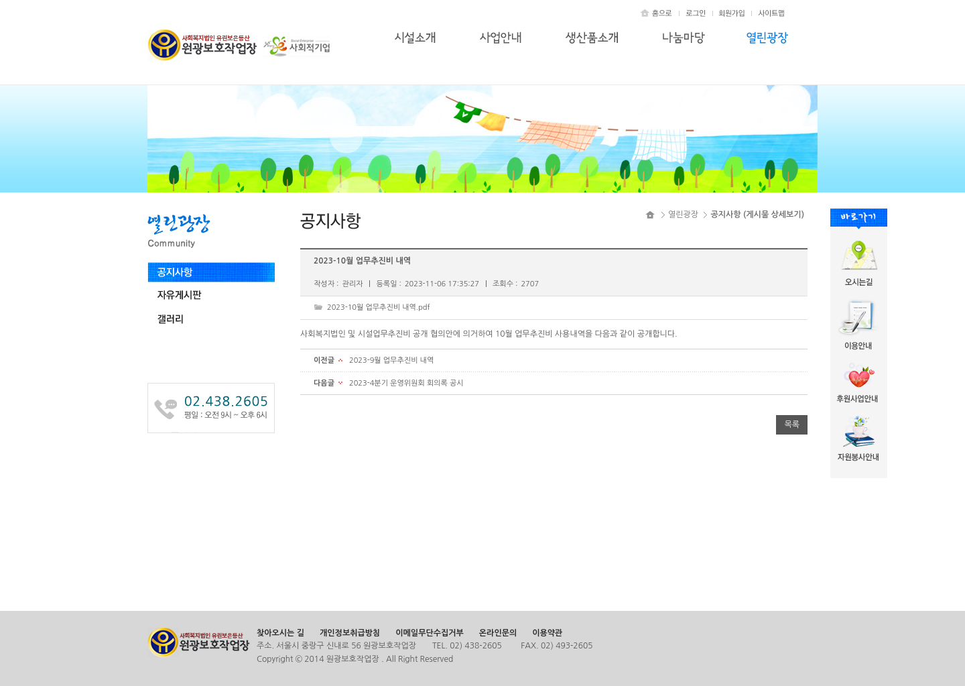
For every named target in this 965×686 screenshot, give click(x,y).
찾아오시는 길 (280, 633)
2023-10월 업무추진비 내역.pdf (378, 307)
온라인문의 (498, 633)
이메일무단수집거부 (429, 633)
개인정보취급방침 (350, 633)
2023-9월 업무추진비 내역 (391, 360)
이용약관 (547, 633)
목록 (791, 424)
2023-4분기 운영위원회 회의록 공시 (406, 383)
